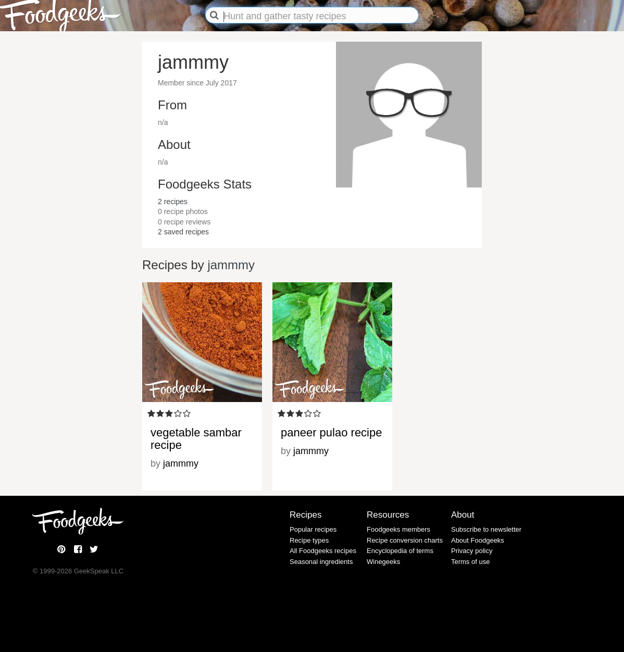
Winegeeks (383, 562)
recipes (173, 201)
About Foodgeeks (477, 540)
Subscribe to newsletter (486, 529)
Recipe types (309, 540)
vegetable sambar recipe (196, 439)
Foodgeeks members (398, 529)
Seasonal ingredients (321, 562)
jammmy (231, 265)
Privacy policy (471, 551)
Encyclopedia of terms (400, 551)
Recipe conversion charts (405, 540)
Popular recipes (313, 529)
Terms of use (470, 562)
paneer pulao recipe (331, 432)
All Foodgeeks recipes (323, 551)
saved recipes (183, 232)
